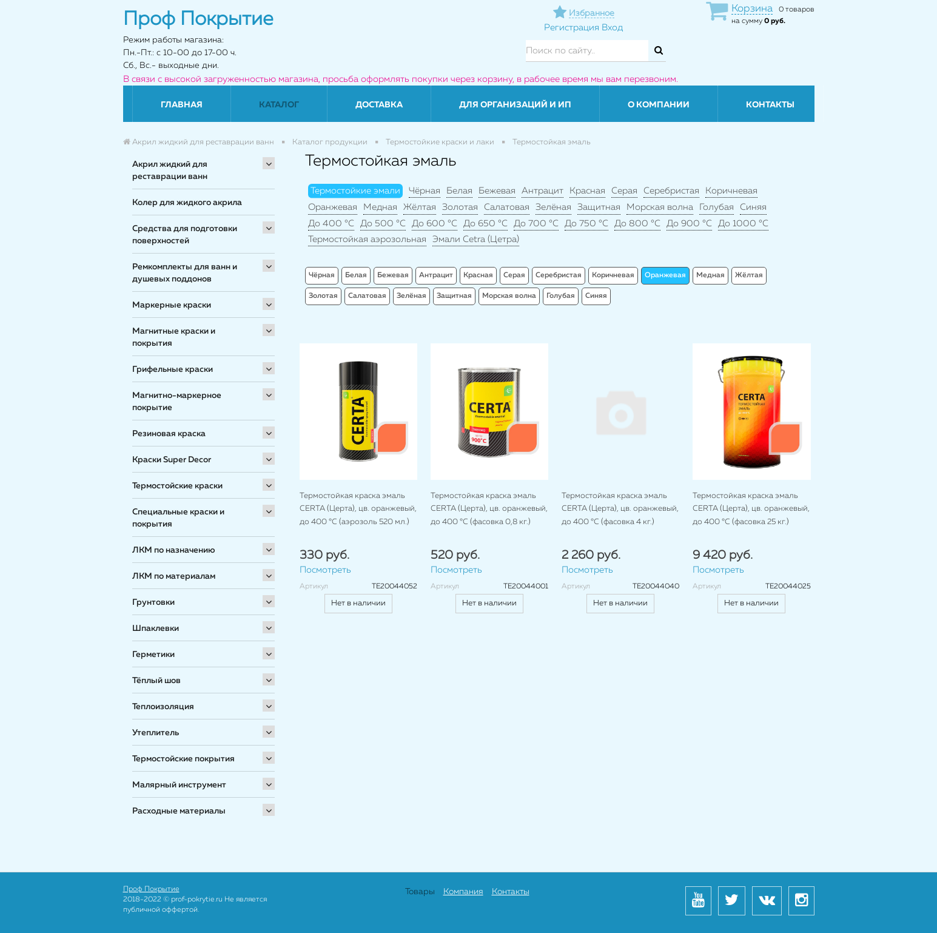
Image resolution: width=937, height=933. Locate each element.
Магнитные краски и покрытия (173, 337)
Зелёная (553, 207)
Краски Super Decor (171, 460)
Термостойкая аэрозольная (367, 239)
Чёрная (424, 190)
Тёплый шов (156, 680)
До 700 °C (536, 223)
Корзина (752, 9)
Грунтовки (153, 602)
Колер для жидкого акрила (187, 202)
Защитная (598, 207)
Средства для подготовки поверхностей (184, 234)
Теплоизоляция (163, 706)
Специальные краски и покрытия (178, 518)
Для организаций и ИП (515, 105)
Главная (182, 105)
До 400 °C (331, 223)
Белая (459, 190)
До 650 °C (485, 223)
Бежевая (497, 190)
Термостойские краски (177, 486)
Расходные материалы (179, 811)
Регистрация (571, 27)
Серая (624, 190)
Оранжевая (332, 207)
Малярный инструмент (179, 785)
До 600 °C (434, 223)
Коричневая (731, 190)
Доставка (379, 105)
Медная (380, 207)
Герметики (153, 654)
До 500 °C (383, 223)
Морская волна (659, 207)
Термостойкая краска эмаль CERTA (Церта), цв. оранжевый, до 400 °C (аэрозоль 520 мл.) (358, 509)
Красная (587, 190)
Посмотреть (325, 569)
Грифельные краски (172, 369)
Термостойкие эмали (355, 190)
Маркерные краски (171, 305)
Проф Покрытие (151, 889)
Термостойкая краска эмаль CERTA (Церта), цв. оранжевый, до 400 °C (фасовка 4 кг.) (620, 509)
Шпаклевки (155, 628)
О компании (659, 105)
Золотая (460, 207)
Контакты (770, 105)
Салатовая (506, 207)
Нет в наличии (358, 603)
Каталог (279, 105)
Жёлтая (419, 207)
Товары (420, 892)
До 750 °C (586, 223)
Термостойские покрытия (183, 759)
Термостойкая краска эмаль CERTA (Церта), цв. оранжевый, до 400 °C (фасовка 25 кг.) (751, 509)
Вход (612, 27)
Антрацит (542, 190)
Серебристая (671, 190)
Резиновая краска (169, 433)
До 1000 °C (743, 223)
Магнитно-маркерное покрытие (176, 401)
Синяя (753, 207)
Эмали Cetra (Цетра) (475, 239)
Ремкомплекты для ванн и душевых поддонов (184, 273)
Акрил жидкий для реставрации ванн (169, 170)
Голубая (716, 207)
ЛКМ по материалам (173, 576)
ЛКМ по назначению (173, 550)
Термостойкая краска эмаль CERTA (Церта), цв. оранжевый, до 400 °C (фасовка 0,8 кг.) (489, 509)
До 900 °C (689, 223)
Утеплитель (155, 733)
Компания (463, 892)
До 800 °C (637, 223)
